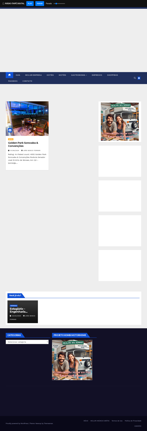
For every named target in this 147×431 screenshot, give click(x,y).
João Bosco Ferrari (31, 150)
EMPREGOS (97, 75)
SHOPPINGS (112, 75)
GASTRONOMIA (78, 75)
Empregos (13, 305)
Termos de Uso (117, 421)
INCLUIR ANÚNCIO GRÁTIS (99, 421)
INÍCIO (86, 421)
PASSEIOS (12, 81)
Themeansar (48, 423)
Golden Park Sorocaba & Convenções (23, 144)
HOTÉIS (50, 75)
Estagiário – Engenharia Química (17, 311)
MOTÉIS (62, 75)
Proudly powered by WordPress (17, 423)
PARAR (40, 3)
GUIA (18, 75)
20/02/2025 (17, 316)
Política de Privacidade (133, 421)
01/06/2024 (15, 150)
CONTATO (27, 81)
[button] (135, 78)
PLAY (30, 3)
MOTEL (11, 139)
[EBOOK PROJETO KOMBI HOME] (120, 121)
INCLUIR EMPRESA (33, 75)
